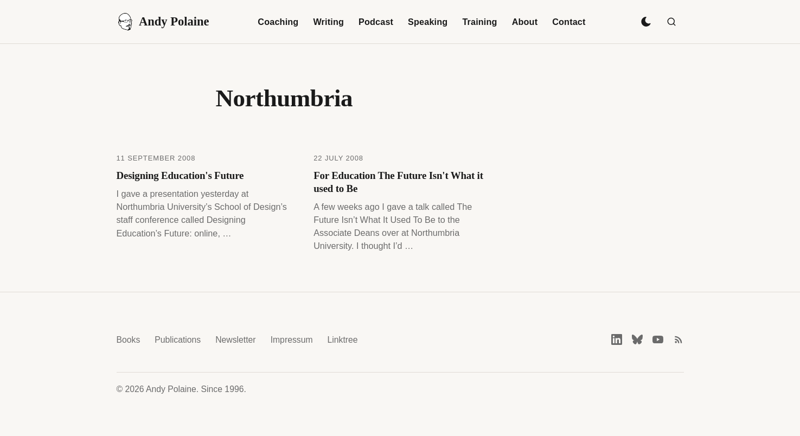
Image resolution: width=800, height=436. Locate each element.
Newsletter (235, 339)
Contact (568, 22)
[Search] (671, 22)
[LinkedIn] (616, 339)
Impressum (292, 339)
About (525, 22)
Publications (178, 339)
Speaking (427, 22)
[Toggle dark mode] (646, 22)
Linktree (343, 339)
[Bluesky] (637, 339)
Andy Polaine (163, 21)
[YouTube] (657, 339)
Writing (328, 22)
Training (479, 22)
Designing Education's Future (180, 175)
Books (128, 339)
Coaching (278, 22)
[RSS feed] (678, 339)
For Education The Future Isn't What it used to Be (398, 182)
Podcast (376, 22)
